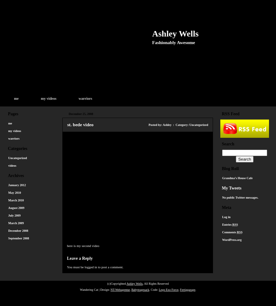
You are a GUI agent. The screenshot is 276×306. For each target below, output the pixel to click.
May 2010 (14, 192)
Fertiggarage (187, 289)
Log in (226, 217)
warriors (85, 98)
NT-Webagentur (120, 289)
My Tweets (231, 188)
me (16, 98)
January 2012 (17, 185)
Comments (232, 232)
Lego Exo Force (168, 289)
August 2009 (16, 208)
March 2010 (16, 200)
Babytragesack (140, 289)
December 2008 (18, 230)
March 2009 (16, 223)
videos (12, 165)
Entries (230, 224)
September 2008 (18, 238)
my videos (48, 98)
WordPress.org (232, 240)
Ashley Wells (175, 33)
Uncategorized (17, 158)
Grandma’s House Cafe (237, 178)
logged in (91, 267)
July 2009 (14, 215)
